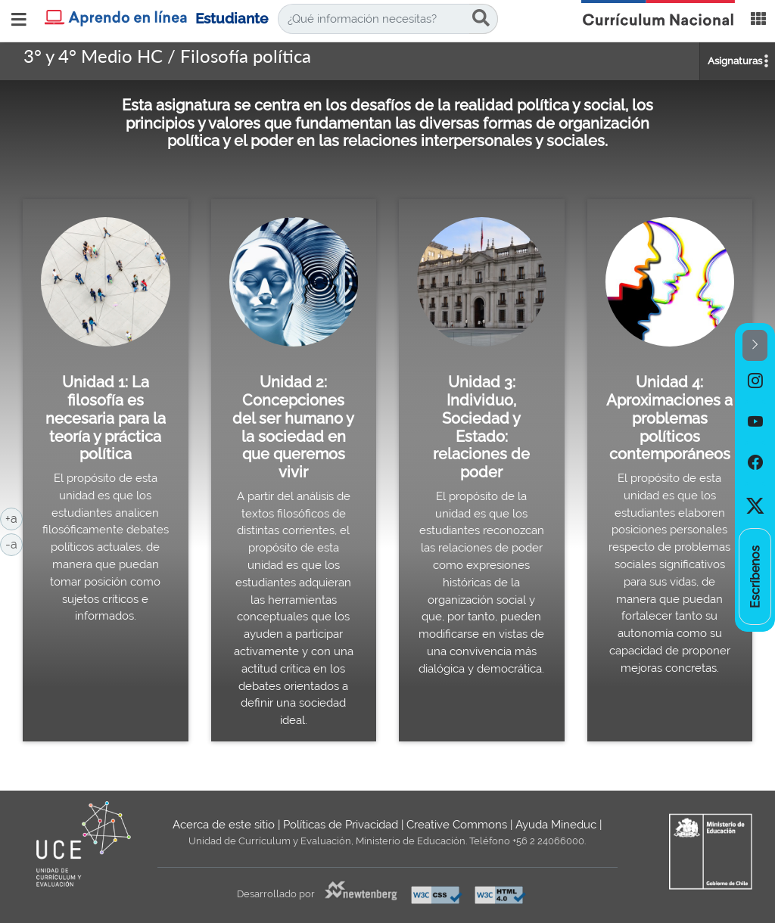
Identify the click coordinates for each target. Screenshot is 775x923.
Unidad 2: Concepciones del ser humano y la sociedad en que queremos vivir (293, 427)
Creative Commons (456, 824)
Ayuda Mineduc (555, 824)
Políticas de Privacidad (340, 824)
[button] (754, 345)
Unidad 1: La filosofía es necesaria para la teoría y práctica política (105, 418)
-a (14, 543)
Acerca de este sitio (224, 824)
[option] (755, 381)
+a (14, 517)
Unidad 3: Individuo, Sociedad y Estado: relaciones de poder (481, 427)
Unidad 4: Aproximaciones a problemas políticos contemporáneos (669, 418)
